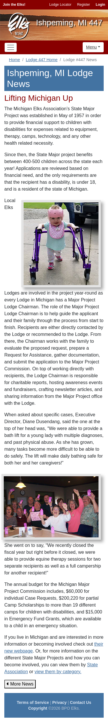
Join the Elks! (14, 5)
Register (83, 5)
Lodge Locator (60, 5)
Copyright (37, 708)
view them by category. (58, 671)
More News (20, 684)
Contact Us (80, 702)
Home (14, 59)
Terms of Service (33, 702)
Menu (91, 46)
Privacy (59, 702)
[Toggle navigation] (11, 47)
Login (100, 5)
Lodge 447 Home (41, 59)
